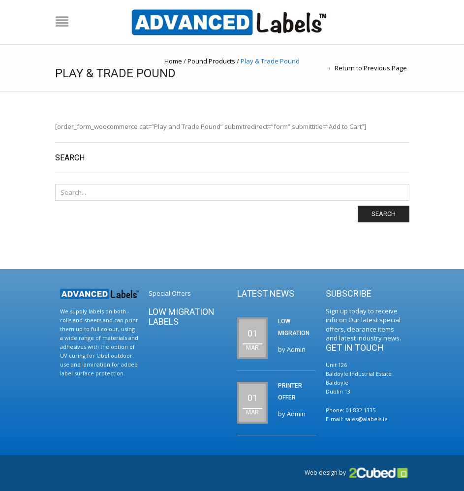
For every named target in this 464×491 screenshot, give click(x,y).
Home (173, 61)
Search (383, 213)
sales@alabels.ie (366, 419)
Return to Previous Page (371, 67)
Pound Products (211, 61)
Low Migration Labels (182, 317)
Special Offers (170, 293)
